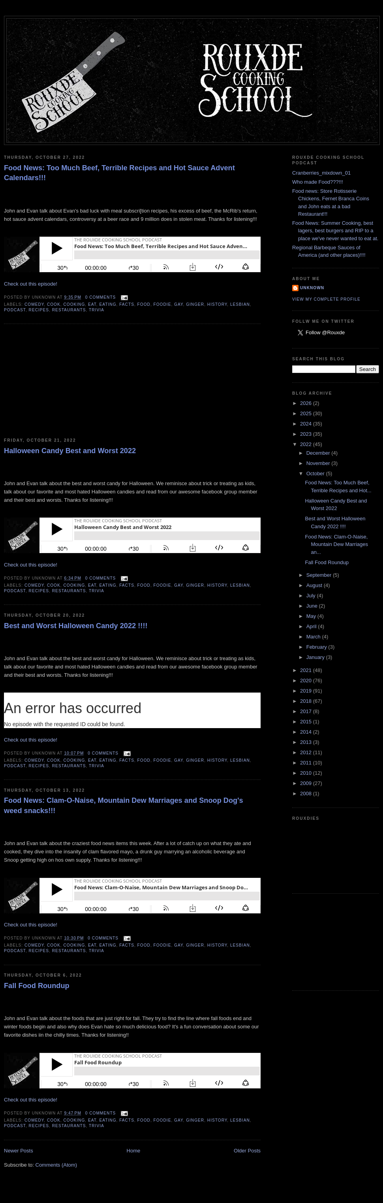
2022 (306, 444)
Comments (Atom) (56, 1165)
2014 (306, 732)
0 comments (100, 297)
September (319, 575)
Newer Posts (18, 1151)
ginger (195, 304)
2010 (306, 773)
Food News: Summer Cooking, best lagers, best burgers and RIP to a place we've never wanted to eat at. (335, 230)
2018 (306, 701)
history (217, 304)
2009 (306, 783)
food (143, 304)
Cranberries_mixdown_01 (321, 173)
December (319, 453)
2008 (306, 793)
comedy (34, 304)
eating (108, 304)
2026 (306, 403)
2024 (306, 424)
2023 (306, 434)
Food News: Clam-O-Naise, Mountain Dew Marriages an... (336, 544)
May (311, 616)
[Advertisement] (63, 381)
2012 (306, 752)
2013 (306, 742)
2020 (306, 680)
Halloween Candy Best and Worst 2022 (70, 451)
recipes (39, 310)
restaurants (69, 310)
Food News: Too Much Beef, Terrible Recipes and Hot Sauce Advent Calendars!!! (119, 173)
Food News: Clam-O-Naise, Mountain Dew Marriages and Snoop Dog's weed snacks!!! (123, 805)
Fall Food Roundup (36, 986)
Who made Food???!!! (317, 182)
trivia (96, 310)
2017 (306, 711)
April (312, 626)
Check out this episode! (30, 284)
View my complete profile (326, 299)
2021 (306, 670)
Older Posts (247, 1151)
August (315, 585)
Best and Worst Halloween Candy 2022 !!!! (76, 626)
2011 (306, 763)
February (317, 647)
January (316, 657)
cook (53, 304)
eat (92, 304)
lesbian (240, 304)
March (314, 637)
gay (178, 304)
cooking (74, 304)
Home (134, 1151)
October (316, 473)
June (312, 606)
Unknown (312, 288)
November (319, 463)
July (311, 596)
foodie (162, 304)
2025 (306, 413)
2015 (306, 722)
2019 (306, 691)
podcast (15, 310)
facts (126, 304)
